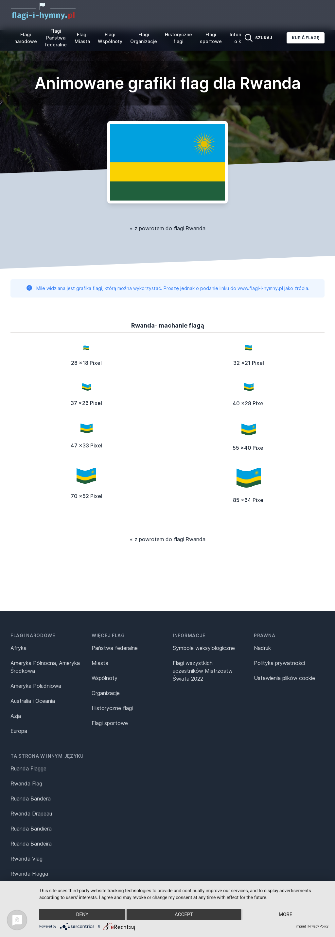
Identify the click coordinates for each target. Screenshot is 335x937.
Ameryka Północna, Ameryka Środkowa (45, 667)
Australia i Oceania (32, 701)
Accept (184, 914)
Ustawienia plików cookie (284, 678)
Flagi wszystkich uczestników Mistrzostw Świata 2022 (203, 671)
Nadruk (262, 648)
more (285, 914)
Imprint (300, 926)
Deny (82, 914)
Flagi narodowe (25, 38)
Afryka (18, 648)
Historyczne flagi (178, 38)
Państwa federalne (115, 648)
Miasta (100, 663)
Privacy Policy (318, 926)
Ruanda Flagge (28, 768)
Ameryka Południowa (35, 686)
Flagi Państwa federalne (56, 37)
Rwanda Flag (26, 783)
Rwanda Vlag (26, 858)
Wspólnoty (104, 678)
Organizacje (106, 693)
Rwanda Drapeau (31, 813)
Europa (18, 731)
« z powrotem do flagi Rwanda (167, 228)
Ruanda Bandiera (31, 828)
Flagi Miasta (82, 38)
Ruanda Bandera (30, 798)
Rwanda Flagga (29, 873)
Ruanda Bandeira (31, 843)
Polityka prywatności (279, 663)
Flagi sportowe (211, 38)
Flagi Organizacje (143, 38)
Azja (15, 716)
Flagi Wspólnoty (110, 38)
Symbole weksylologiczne (204, 648)
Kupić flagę (305, 37)
